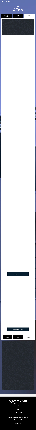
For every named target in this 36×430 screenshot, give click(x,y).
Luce (6, 16)
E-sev (18, 16)
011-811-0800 (18, 412)
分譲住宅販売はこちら (20, 274)
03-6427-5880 (18, 419)
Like (29, 16)
